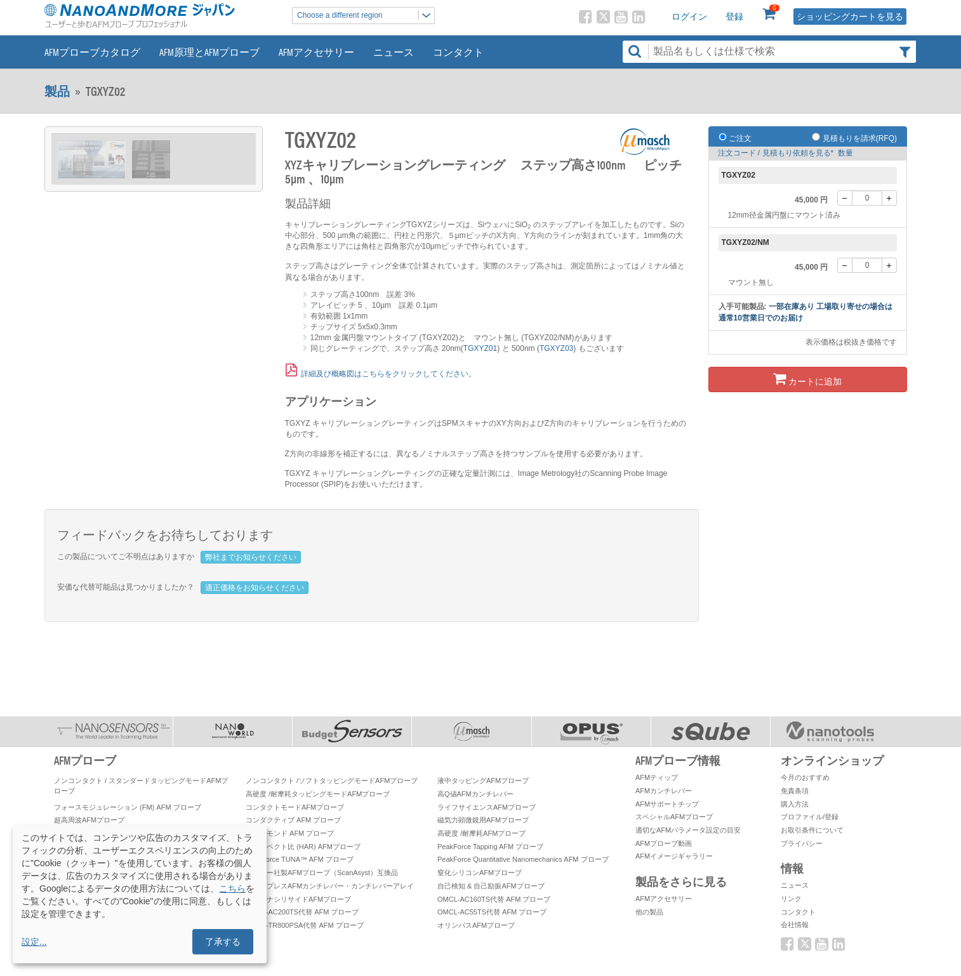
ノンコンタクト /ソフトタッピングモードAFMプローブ (332, 780)
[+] (889, 198)
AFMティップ (656, 777)
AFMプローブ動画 (663, 843)
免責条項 (795, 791)
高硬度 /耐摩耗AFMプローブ (481, 833)
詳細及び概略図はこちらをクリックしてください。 (388, 373)
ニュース (393, 51)
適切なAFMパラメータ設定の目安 (688, 830)
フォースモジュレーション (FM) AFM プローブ (127, 807)
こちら (232, 888)
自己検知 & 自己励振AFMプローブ (491, 886)
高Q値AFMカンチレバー (475, 794)
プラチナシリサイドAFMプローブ (298, 899)
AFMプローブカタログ (92, 51)
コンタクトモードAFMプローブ (295, 807)
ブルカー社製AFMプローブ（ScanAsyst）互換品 (322, 872)
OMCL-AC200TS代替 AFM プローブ (302, 912)
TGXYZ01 (480, 348)
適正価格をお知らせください (254, 587)
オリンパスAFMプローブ (476, 925)
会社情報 (795, 924)
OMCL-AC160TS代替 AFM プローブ (493, 899)
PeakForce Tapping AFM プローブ (490, 846)
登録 (734, 16)
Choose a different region (365, 15)
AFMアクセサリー (316, 51)
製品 (57, 91)
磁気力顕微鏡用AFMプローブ (483, 820)
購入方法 (795, 804)
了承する (223, 942)
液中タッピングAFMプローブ (483, 780)
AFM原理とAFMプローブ (209, 51)
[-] (844, 198)
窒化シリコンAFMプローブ (479, 872)
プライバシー (802, 843)
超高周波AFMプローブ (89, 820)
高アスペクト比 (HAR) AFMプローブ (303, 846)
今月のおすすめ (805, 777)
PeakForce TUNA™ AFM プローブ (300, 859)
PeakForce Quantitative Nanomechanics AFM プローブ (523, 859)
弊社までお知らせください (250, 557)
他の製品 (649, 912)
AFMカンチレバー (663, 791)
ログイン (689, 16)
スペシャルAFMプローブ (674, 817)
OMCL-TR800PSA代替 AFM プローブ (305, 925)
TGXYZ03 (556, 348)
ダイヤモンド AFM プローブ (290, 833)
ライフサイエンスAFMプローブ (486, 807)
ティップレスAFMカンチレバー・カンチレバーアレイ (330, 886)
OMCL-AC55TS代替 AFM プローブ (492, 912)
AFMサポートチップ (667, 804)
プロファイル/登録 (809, 817)
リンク (791, 898)
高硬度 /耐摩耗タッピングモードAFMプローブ (318, 794)
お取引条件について (812, 830)
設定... (34, 942)
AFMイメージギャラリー (674, 856)
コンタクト (458, 51)
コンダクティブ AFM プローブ (293, 820)
